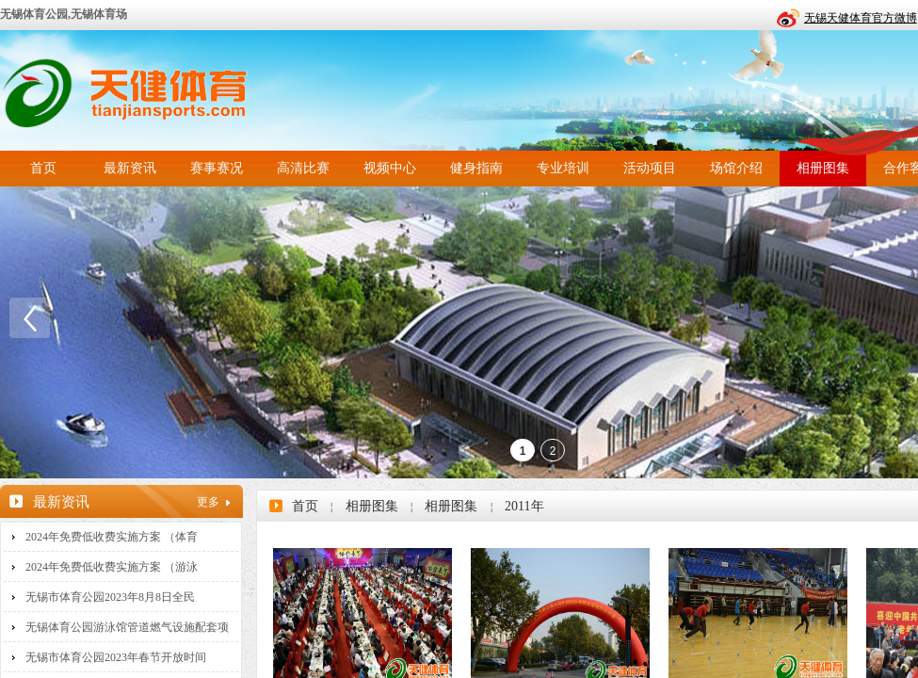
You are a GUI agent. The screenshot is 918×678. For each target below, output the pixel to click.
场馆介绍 (736, 168)
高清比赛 (303, 168)
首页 (43, 168)
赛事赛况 (216, 168)
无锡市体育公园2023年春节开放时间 (115, 657)
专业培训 (563, 168)
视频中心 (389, 168)
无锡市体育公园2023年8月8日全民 (110, 597)
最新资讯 (130, 168)
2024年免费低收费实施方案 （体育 (111, 536)
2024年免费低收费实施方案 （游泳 (111, 566)
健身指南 (476, 168)
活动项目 (649, 168)
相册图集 (823, 168)
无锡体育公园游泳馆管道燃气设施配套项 (127, 627)
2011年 (524, 506)
